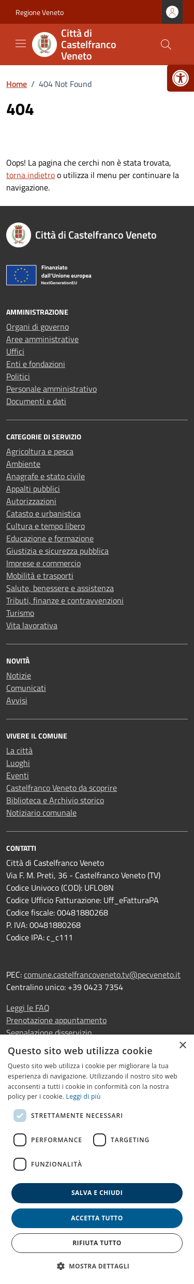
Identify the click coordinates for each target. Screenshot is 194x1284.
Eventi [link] (17, 775)
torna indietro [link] (30, 175)
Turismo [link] (20, 613)
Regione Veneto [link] (40, 12)
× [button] (182, 1046)
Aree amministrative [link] (42, 339)
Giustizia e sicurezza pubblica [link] (57, 550)
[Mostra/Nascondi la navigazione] (20, 43)
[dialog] (97, 1159)
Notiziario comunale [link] (41, 812)
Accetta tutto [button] (97, 1218)
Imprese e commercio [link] (43, 563)
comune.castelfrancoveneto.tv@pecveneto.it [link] (102, 974)
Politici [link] (18, 376)
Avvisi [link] (16, 700)
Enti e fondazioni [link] (35, 364)
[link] (180, 78)
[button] (97, 1266)
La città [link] (19, 750)
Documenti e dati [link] (36, 401)
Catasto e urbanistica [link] (43, 513)
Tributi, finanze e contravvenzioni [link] (65, 600)
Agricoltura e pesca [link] (39, 451)
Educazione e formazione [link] (50, 538)
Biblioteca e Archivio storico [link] (55, 800)
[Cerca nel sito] (166, 44)
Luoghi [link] (18, 763)
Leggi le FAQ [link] (28, 1007)
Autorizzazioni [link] (31, 501)
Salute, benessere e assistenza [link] (60, 588)
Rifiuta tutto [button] (97, 1242)
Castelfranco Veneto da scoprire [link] (61, 787)
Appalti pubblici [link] (33, 488)
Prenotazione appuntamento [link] (56, 1020)
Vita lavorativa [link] (31, 625)
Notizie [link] (18, 675)
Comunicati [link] (26, 688)
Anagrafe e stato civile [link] (45, 476)
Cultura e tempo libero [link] (45, 526)
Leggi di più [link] (83, 1096)
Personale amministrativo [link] (51, 388)
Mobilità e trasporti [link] (39, 575)
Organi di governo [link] (37, 326)
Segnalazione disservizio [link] (49, 1032)
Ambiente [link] (23, 463)
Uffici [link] (15, 351)
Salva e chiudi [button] (97, 1192)
